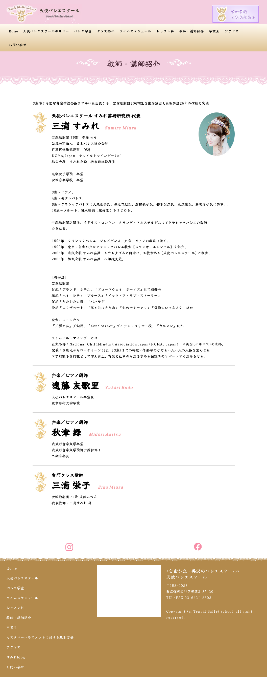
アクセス (232, 30)
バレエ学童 (83, 30)
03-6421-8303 (197, 597)
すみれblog (15, 657)
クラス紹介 (105, 30)
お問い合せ (18, 44)
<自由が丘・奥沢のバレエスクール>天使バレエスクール (203, 573)
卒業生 (214, 30)
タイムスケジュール (135, 30)
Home (13, 30)
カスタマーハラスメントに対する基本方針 (40, 637)
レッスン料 (165, 30)
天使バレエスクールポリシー (46, 30)
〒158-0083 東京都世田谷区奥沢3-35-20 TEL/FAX (189, 591)
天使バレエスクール (22, 578)
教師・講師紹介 (191, 30)
